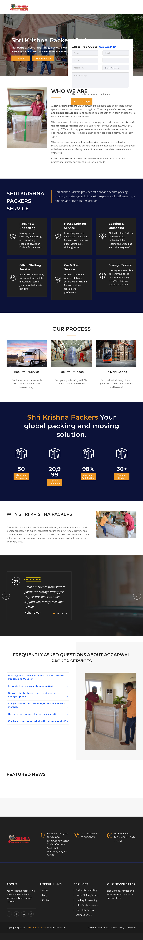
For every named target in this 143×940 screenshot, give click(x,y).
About (21, 59)
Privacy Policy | (117, 927)
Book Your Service (27, 372)
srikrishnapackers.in (36, 927)
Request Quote (46, 59)
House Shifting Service (87, 895)
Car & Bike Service (85, 910)
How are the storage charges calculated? (32, 714)
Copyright (131, 927)
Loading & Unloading (86, 900)
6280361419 (107, 46)
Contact (46, 900)
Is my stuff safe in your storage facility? (30, 686)
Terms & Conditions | (98, 927)
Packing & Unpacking (86, 890)
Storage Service (120, 265)
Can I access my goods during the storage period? (37, 721)
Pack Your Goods (71, 372)
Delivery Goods (116, 372)
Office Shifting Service (87, 905)
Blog (44, 895)
